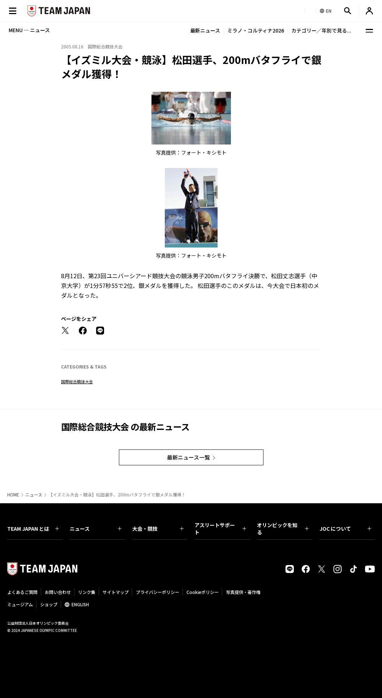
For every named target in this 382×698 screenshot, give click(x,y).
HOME (13, 494)
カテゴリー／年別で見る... (321, 30)
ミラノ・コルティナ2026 (255, 30)
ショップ (48, 604)
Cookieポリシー (202, 592)
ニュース (33, 494)
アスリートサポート (220, 528)
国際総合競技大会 (77, 381)
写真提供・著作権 (243, 592)
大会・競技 (158, 528)
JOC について (345, 528)
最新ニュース (205, 30)
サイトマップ (116, 592)
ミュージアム (20, 604)
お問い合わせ (58, 592)
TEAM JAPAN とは (33, 528)
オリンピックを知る (283, 528)
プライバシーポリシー (157, 592)
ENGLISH (80, 604)
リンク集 (86, 592)
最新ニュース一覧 (188, 457)
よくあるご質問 (22, 592)
